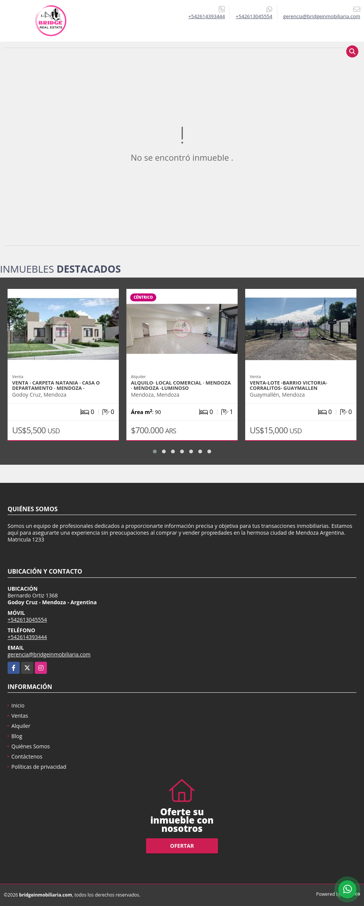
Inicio (18, 705)
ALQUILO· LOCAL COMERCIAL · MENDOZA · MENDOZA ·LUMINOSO (181, 385)
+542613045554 (254, 16)
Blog (16, 736)
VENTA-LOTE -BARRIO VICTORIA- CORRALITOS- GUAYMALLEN (288, 385)
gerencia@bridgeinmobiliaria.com (49, 654)
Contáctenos (26, 756)
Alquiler (20, 725)
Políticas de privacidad (38, 766)
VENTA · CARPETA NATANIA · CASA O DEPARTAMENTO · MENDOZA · (56, 385)
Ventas (19, 715)
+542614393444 (206, 16)
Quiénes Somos (30, 746)
